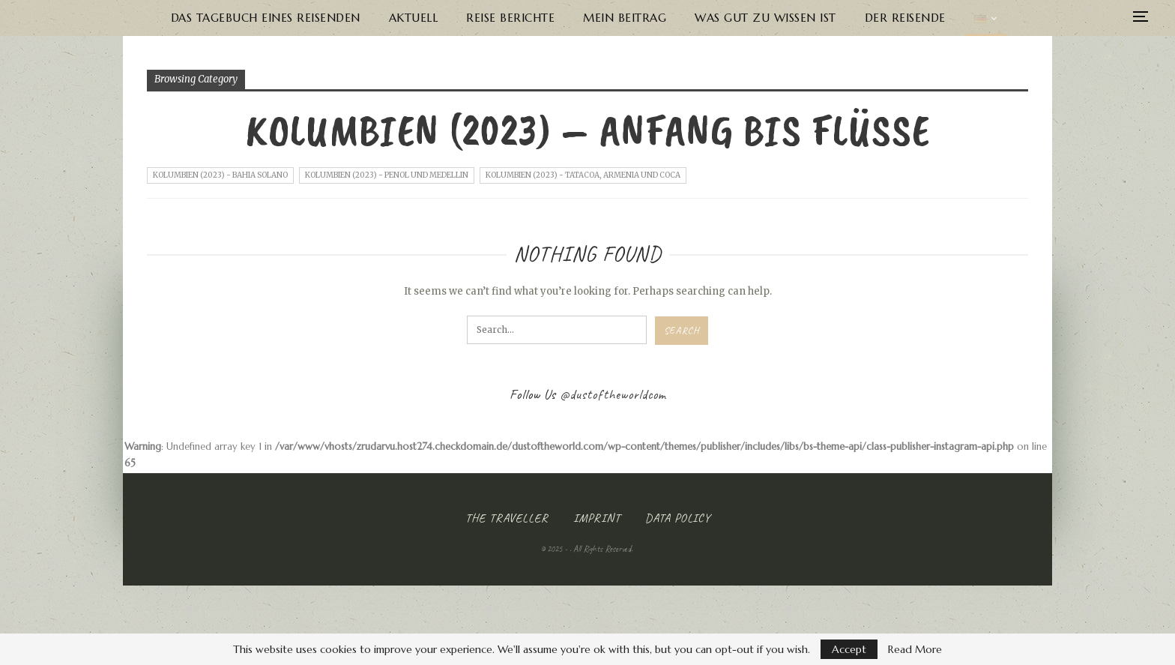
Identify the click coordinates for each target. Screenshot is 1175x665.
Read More (915, 649)
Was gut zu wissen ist (765, 17)
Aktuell (413, 17)
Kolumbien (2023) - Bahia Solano (220, 175)
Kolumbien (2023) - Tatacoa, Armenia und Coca (583, 175)
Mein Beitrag (624, 17)
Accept (849, 649)
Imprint (596, 518)
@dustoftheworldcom (613, 394)
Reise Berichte (510, 17)
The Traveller (507, 518)
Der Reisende (905, 17)
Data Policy (677, 518)
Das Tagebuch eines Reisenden (265, 17)
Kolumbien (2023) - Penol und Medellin (386, 175)
